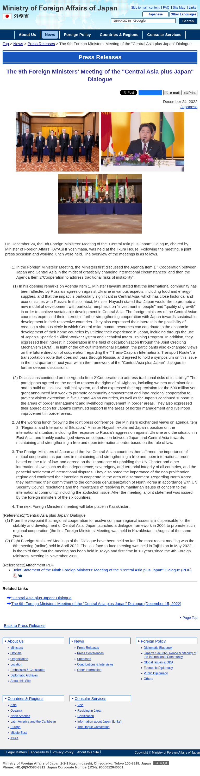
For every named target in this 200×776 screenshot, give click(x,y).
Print (192, 93)
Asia (13, 705)
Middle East (18, 733)
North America (20, 716)
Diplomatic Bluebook (158, 648)
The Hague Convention (93, 727)
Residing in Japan (89, 710)
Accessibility (39, 752)
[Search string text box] (143, 20)
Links (192, 7)
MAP (163, 763)
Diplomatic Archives (24, 675)
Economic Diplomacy (158, 668)
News (18, 43)
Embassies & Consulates (27, 670)
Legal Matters (16, 752)
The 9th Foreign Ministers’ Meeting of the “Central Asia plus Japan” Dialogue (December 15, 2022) (96, 603)
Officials (15, 653)
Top (6, 43)
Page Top (190, 618)
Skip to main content (145, 7)
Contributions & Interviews (95, 664)
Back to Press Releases (24, 625)
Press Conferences (90, 653)
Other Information (89, 670)
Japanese (155, 14)
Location (16, 664)
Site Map (179, 7)
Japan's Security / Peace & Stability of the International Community (170, 655)
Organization (19, 659)
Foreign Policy (153, 641)
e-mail (175, 93)
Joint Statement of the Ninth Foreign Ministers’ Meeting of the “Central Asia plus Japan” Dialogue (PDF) (102, 570)
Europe (15, 727)
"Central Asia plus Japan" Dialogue (41, 598)
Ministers (16, 648)
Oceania (16, 710)
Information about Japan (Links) (99, 721)
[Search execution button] (188, 21)
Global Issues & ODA (158, 662)
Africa (14, 738)
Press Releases (41, 43)
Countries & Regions (25, 698)
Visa (80, 705)
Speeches (84, 659)
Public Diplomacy (156, 673)
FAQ (166, 7)
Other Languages (183, 14)
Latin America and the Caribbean (33, 721)
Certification (85, 716)
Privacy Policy (62, 752)
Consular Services (90, 698)
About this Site (20, 681)
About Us (16, 641)
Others (148, 679)
